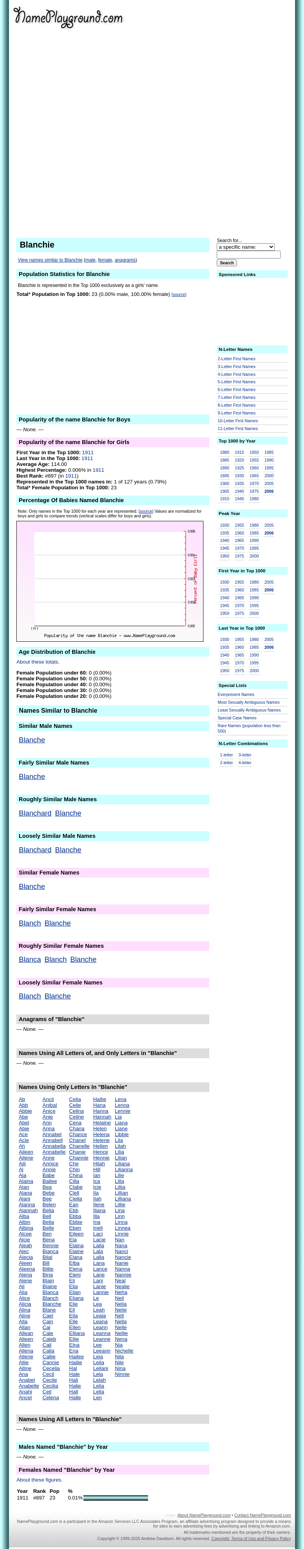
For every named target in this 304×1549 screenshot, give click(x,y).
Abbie (25, 1111)
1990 (269, 460)
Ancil (48, 1099)
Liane (121, 1128)
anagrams (125, 260)
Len (97, 1397)
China (76, 1175)
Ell (72, 1310)
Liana (121, 1123)
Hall (73, 1392)
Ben (47, 1234)
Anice (48, 1111)
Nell (119, 1316)
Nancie (123, 1257)
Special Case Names (237, 717)
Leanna (101, 1333)
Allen (24, 1345)
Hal (73, 1368)
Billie (47, 1269)
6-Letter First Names (237, 389)
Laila (98, 1245)
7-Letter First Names (237, 397)
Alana (25, 1193)
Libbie (122, 1134)
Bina (47, 1275)
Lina (120, 1210)
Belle (48, 1228)
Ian (97, 1175)
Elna (74, 1345)
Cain (47, 1321)
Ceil (46, 1392)
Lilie (119, 1175)
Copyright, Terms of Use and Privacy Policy (251, 1538)
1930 (239, 475)
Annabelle (53, 1152)
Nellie (121, 1333)
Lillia (120, 1187)
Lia (118, 1117)
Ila (96, 1193)
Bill (45, 1263)
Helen (100, 1128)
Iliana (99, 1210)
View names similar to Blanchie (50, 260)
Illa (96, 1216)
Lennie (123, 1111)
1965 (254, 475)
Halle (75, 1397)
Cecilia (50, 1386)
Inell (98, 1228)
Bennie (50, 1245)
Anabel (27, 1380)
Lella (98, 1392)
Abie (24, 1128)
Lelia (98, 1386)
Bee (47, 1199)
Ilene (98, 1204)
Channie (78, 1158)
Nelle (121, 1327)
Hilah (99, 1164)
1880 (225, 452)
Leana (100, 1321)
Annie (49, 1169)
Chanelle (79, 1146)
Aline (24, 1316)
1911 (88, 452)
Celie (75, 1105)
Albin (24, 1222)
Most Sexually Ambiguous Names (249, 702)
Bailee (49, 1181)
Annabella (53, 1146)
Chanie (77, 1152)
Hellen (100, 1146)
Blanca (30, 959)
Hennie (101, 1158)
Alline (25, 1368)
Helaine (102, 1123)
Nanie (122, 1263)
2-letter (226, 762)
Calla (48, 1351)
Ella (73, 1316)
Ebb (73, 1210)
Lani (98, 1280)
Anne (48, 1158)
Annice (50, 1164)
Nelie (121, 1310)
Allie (23, 1362)
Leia (98, 1357)
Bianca (50, 1251)
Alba (24, 1216)
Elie (73, 1304)
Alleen (26, 1339)
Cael (47, 1316)
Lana (99, 1263)
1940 (239, 491)
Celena (50, 1397)
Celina (76, 1111)
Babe (48, 1175)
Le (96, 1298)
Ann (47, 1123)
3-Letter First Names (237, 366)
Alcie (24, 1240)
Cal (46, 1327)
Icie (97, 1187)
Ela (72, 1240)
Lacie (99, 1240)
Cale (47, 1333)
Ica (96, 1181)
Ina (97, 1222)
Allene (26, 1357)
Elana (75, 1257)
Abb (23, 1105)
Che (73, 1164)
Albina (26, 1228)
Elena (75, 1269)
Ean (73, 1204)
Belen (49, 1204)
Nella (121, 1321)
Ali (22, 1286)
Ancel (25, 1397)
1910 (225, 498)
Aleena (27, 1269)
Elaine (76, 1251)
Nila (119, 1357)
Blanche (32, 740)
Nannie (123, 1275)
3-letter (245, 754)
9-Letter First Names (237, 413)
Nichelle (124, 1351)
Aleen (25, 1263)
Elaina (76, 1245)
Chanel (77, 1140)
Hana (99, 1105)
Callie (48, 1357)
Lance (100, 1269)
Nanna (122, 1269)
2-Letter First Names (237, 358)
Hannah (102, 1117)
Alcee (25, 1234)
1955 (254, 460)
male (90, 260)
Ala (22, 1175)
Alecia (26, 1257)
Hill (97, 1169)
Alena (25, 1275)
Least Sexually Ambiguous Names (249, 710)
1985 (269, 452)
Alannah (28, 1210)
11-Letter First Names (238, 428)
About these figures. (39, 1480)
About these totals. (37, 662)
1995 (269, 468)
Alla (23, 1321)
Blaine (49, 1286)
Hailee (76, 1357)
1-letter (226, 754)
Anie (47, 1117)
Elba (74, 1263)
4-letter (245, 762)
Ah (22, 1146)
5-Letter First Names (237, 381)
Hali (73, 1380)
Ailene (26, 1158)
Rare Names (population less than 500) (249, 728)
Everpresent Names (236, 694)
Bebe (48, 1193)
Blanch (30, 923)
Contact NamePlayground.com (262, 1515)
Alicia (25, 1304)
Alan (24, 1187)
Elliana (77, 1333)
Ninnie (122, 1374)
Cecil (48, 1374)
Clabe (76, 1187)
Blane (49, 1310)
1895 (225, 475)
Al (21, 1169)
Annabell (52, 1140)
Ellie (74, 1339)
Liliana (122, 1164)
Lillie (120, 1204)
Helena (101, 1134)
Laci (98, 1234)
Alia (23, 1292)
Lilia (119, 1152)
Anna (48, 1128)
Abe (23, 1117)
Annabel (52, 1134)
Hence (100, 1152)
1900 (225, 483)
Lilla (119, 1181)
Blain (48, 1280)
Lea (97, 1304)
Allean (26, 1333)
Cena (75, 1123)
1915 (239, 452)
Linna (121, 1222)
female (105, 260)
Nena (121, 1339)
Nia (119, 1345)
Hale (74, 1374)
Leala (99, 1316)
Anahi (25, 1392)
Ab (22, 1099)
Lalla (98, 1257)
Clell (74, 1193)
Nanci (121, 1251)
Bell (46, 1216)
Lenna (122, 1105)
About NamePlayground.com (203, 1515)
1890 (225, 468)
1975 (254, 491)
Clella (75, 1199)
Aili (22, 1164)
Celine (76, 1117)
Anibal (49, 1105)
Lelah (99, 1380)
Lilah (120, 1146)
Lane (99, 1275)
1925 (239, 468)
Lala (98, 1251)
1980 (254, 498)
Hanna (100, 1111)
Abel (24, 1123)
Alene (25, 1280)
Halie (75, 1386)
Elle (73, 1321)
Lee (97, 1345)
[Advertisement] (246, 117)
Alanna (27, 1204)
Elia (73, 1286)
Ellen (75, 1327)
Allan (24, 1327)
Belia (48, 1210)
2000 (269, 475)
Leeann (101, 1351)
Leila (98, 1362)
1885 (225, 460)
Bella (48, 1222)
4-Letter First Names (237, 374)
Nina (120, 1368)
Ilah (97, 1199)
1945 (239, 498)
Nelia (121, 1304)
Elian (75, 1292)
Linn (120, 1216)
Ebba (75, 1216)
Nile (119, 1362)
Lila (119, 1140)
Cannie (50, 1362)
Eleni (75, 1275)
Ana (23, 1374)
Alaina (26, 1181)
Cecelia (51, 1368)
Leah (99, 1310)
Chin (74, 1169)
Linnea (123, 1228)
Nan (119, 1240)
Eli (72, 1280)
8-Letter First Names (237, 405)
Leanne (101, 1339)
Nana (121, 1245)
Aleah (25, 1245)
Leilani (100, 1368)
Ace (23, 1134)
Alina (24, 1310)
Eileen (76, 1234)
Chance (78, 1134)
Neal (120, 1280)
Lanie (99, 1286)
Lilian (121, 1158)
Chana (76, 1128)
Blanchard (35, 813)
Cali (46, 1345)
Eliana (76, 1298)
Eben (75, 1228)
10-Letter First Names (238, 420)
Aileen (26, 1152)
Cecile (49, 1380)
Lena (121, 1099)
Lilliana (123, 1199)
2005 (269, 483)
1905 (225, 491)
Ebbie (75, 1222)
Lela (98, 1374)
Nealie (122, 1286)
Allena (26, 1351)
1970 (254, 483)
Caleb (49, 1339)
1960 (254, 468)
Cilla (74, 1181)
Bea (47, 1187)
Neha (121, 1292)
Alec (24, 1251)
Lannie (101, 1292)
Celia (75, 1099)
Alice (24, 1298)
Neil (119, 1298)
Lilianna (124, 1169)
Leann (100, 1327)
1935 (239, 483)
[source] (178, 294)
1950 (254, 452)
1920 (239, 460)
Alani (24, 1199)
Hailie (75, 1362)
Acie (24, 1140)
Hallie (99, 1099)
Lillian (121, 1193)
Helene (101, 1140)
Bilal (47, 1257)
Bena (48, 1240)
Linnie (122, 1234)
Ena (73, 1351)
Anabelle (29, 1386)
